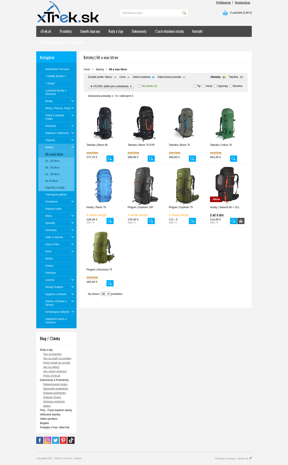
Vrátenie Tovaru (52, 397)
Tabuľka (233, 77)
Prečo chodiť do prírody (56, 362)
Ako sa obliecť (51, 367)
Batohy (100, 69)
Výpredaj (223, 86)
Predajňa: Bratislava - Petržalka (62, 42)
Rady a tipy (115, 31)
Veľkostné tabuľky (50, 414)
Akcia (209, 86)
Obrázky (215, 77)
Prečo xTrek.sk (51, 375)
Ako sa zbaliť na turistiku (57, 358)
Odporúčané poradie (169, 77)
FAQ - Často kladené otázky (56, 410)
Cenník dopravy (90, 31)
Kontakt (197, 31)
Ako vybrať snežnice (55, 371)
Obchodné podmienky (55, 388)
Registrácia (242, 2)
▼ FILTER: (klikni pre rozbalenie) (111, 86)
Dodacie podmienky (54, 392)
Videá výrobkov (49, 418)
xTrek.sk (46, 31)
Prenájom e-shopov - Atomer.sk (233, 458)
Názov (108, 77)
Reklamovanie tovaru (55, 384)
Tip (199, 86)
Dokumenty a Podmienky (54, 380)
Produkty (66, 31)
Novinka (237, 86)
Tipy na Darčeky (52, 354)
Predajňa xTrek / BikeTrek (55, 427)
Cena (122, 77)
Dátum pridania (141, 77)
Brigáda (44, 423)
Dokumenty (139, 31)
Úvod (87, 69)
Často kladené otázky (169, 31)
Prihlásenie (223, 2)
